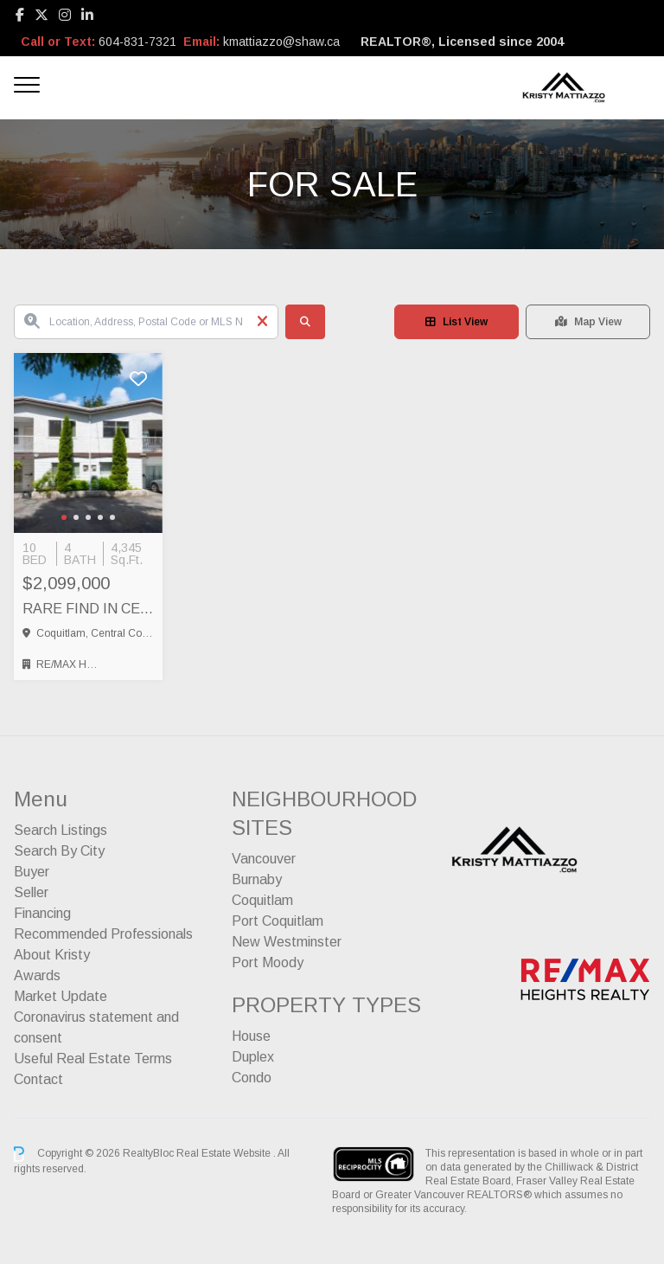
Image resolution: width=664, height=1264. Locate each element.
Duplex (253, 1056)
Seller (31, 892)
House (251, 1036)
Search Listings (60, 830)
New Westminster (287, 941)
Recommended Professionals (103, 934)
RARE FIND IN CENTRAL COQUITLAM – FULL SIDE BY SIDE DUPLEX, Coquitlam (88, 608)
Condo (251, 1077)
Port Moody (267, 962)
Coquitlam (262, 900)
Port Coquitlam (277, 921)
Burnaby (257, 879)
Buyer (31, 871)
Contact (38, 1079)
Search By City (59, 851)
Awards (37, 975)
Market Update (60, 996)
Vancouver (264, 858)
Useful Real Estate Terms (93, 1058)
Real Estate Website (224, 1153)
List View (456, 322)
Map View (588, 322)
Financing (42, 913)
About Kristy (52, 954)
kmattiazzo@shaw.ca (281, 41)
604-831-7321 (137, 41)
